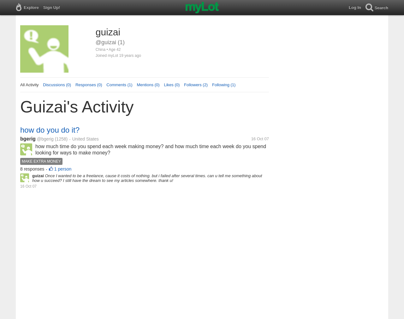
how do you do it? (50, 130)
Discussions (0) (57, 84)
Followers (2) (196, 84)
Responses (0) (88, 84)
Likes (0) (172, 84)
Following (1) (223, 84)
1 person (62, 169)
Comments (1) (119, 84)
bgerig (28, 138)
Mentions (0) (148, 84)
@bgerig (45, 138)
